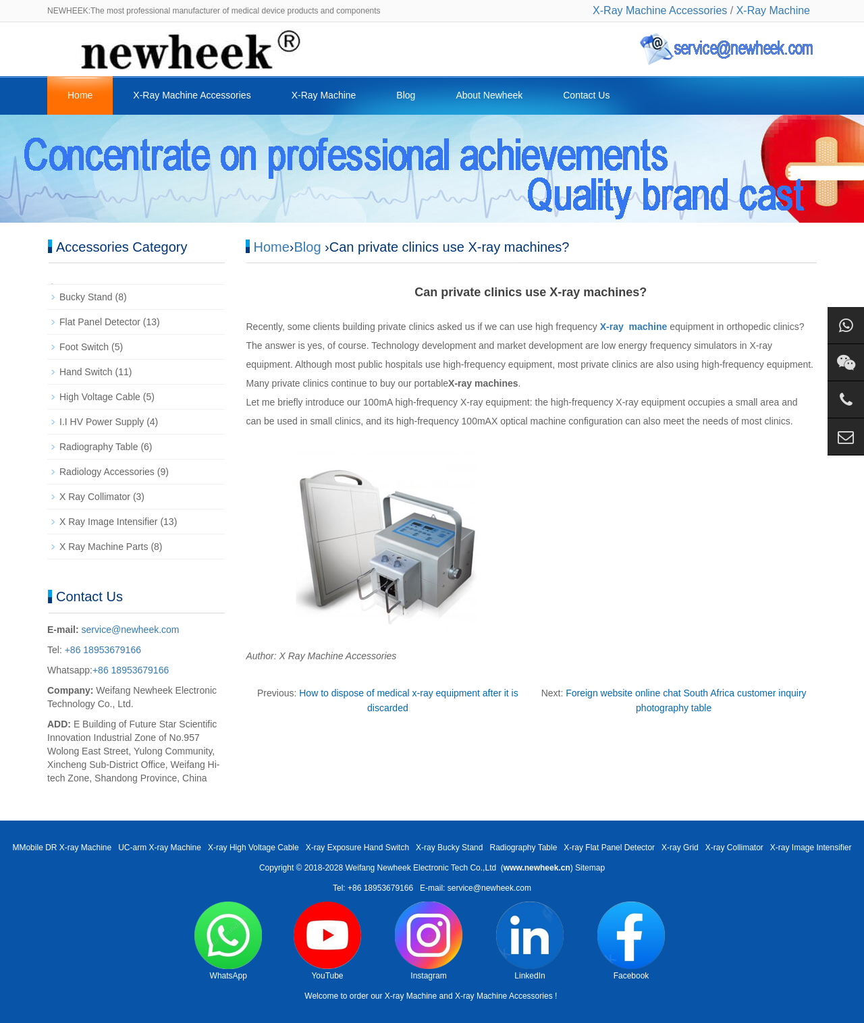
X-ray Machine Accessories (504, 996)
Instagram (428, 941)
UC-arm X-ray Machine (159, 847)
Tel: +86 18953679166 (373, 888)
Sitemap (590, 868)
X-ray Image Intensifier (811, 847)
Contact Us (586, 95)
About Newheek (489, 95)
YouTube (327, 941)
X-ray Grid (680, 847)
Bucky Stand (86, 297)
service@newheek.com (131, 629)
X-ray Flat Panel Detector (609, 847)
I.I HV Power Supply (101, 421)
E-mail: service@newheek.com (475, 888)
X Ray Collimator (94, 496)
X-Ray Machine (773, 10)
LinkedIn (530, 941)
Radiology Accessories (107, 471)
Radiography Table (98, 446)
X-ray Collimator (734, 847)
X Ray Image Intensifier (108, 521)
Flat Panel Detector (99, 321)
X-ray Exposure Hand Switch (357, 847)
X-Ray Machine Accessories (660, 10)
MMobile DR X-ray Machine (61, 847)
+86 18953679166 (101, 649)
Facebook (631, 941)
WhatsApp (228, 941)
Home (80, 95)
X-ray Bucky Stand (449, 847)
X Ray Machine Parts (103, 546)
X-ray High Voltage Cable (253, 847)
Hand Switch (86, 371)
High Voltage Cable (99, 396)
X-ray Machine (411, 996)
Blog (405, 95)
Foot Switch (84, 346)
